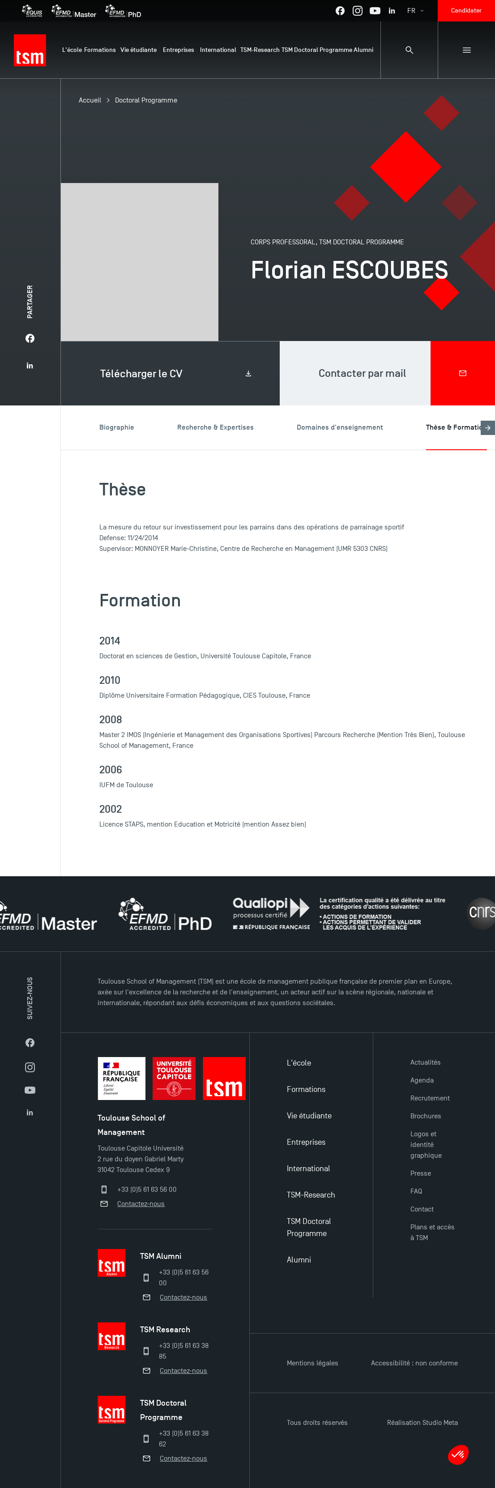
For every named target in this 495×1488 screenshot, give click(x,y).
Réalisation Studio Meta (422, 1423)
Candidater (466, 10)
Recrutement (430, 1098)
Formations (306, 1089)
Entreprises (306, 1142)
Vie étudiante (309, 1116)
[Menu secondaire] (466, 50)
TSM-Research (311, 1195)
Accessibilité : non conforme (414, 1363)
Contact (422, 1209)
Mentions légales (312, 1363)
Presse (420, 1173)
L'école (299, 1063)
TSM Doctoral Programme (309, 1227)
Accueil (90, 100)
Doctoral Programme (146, 100)
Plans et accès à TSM (432, 1232)
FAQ (416, 1191)
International (308, 1168)
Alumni (299, 1260)
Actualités (425, 1062)
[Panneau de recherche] (409, 50)
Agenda (422, 1080)
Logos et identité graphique (426, 1145)
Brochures (425, 1116)
